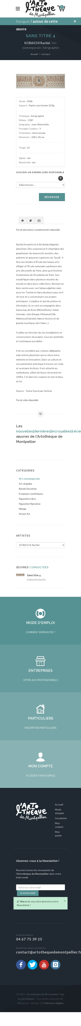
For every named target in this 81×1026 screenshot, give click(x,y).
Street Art (24, 513)
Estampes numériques (31, 493)
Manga (22, 508)
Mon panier (58, 847)
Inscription (61, 832)
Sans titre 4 (34, 575)
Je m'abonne (28, 907)
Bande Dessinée (28, 488)
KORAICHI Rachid (36, 579)
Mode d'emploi (59, 825)
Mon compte (59, 839)
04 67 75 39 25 (29, 953)
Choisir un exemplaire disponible (40, 172)
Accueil (34, 54)
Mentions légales (54, 1016)
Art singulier (25, 483)
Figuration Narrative (29, 503)
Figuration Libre (27, 498)
